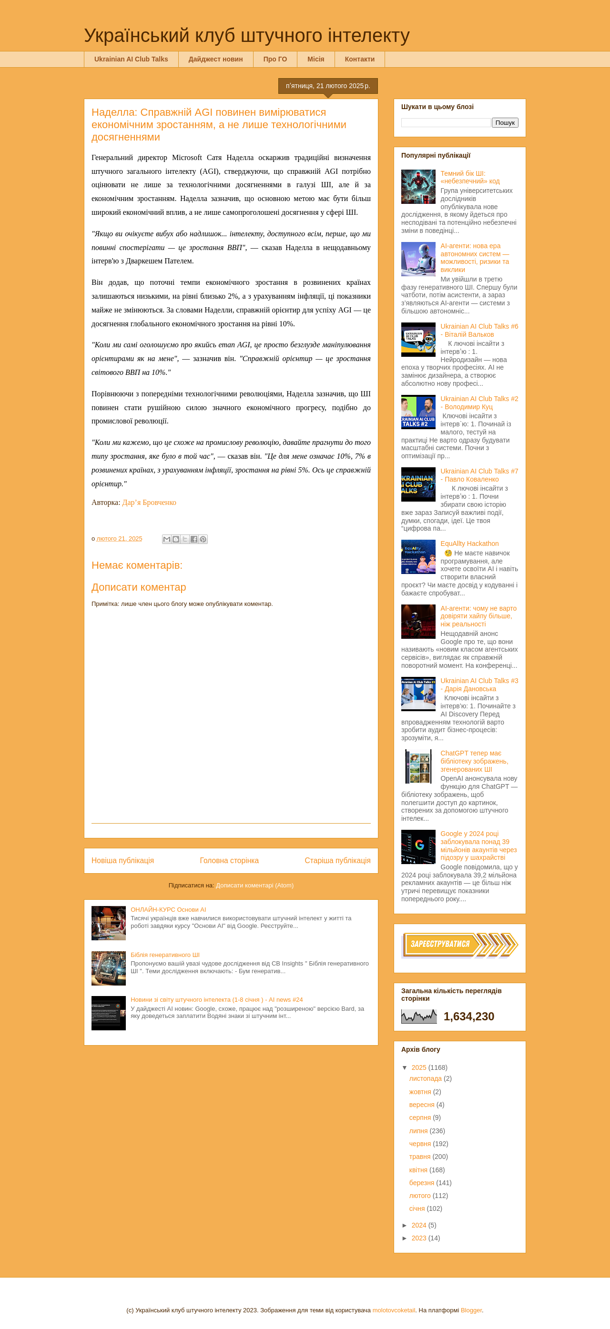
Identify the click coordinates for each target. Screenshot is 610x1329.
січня (418, 1208)
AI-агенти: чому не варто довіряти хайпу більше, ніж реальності (479, 616)
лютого (421, 1195)
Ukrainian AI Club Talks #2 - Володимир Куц (479, 403)
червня (421, 1144)
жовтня (421, 1092)
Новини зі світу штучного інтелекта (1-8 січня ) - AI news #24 (217, 999)
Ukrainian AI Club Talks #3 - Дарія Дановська (479, 685)
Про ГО (275, 59)
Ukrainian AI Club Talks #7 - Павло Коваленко (479, 475)
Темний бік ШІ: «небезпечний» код (470, 177)
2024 (420, 1225)
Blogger (471, 1310)
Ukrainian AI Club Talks (131, 59)
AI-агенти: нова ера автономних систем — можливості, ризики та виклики (475, 257)
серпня (421, 1117)
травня (421, 1156)
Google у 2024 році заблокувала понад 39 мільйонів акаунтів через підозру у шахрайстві (479, 845)
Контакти (360, 59)
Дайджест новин (216, 59)
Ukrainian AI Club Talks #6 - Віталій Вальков (479, 330)
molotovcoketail (394, 1310)
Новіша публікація (123, 860)
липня (419, 1131)
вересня (423, 1104)
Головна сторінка (229, 860)
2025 (420, 1067)
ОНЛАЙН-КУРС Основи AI (168, 909)
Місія (315, 59)
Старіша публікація (338, 860)
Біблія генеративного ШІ (165, 954)
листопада (426, 1078)
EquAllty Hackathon (470, 543)
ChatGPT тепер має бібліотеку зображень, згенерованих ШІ (474, 761)
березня (423, 1183)
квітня (419, 1170)
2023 (420, 1238)
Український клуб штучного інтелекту (247, 35)
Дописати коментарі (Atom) (255, 885)
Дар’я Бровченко (149, 502)
